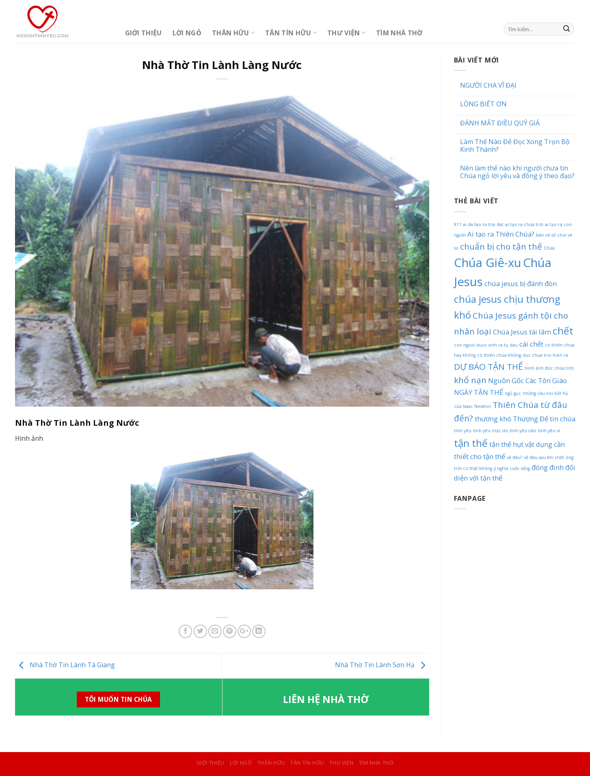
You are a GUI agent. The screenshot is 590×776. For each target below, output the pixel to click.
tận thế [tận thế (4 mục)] (471, 443)
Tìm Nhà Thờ (399, 32)
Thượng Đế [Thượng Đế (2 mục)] (530, 418)
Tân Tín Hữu (291, 32)
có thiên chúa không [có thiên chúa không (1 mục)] (499, 355)
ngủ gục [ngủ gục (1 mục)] (513, 393)
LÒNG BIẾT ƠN (483, 104)
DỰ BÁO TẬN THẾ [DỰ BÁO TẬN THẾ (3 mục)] (488, 366)
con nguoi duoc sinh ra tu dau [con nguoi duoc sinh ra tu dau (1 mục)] (486, 345)
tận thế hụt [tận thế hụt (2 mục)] (506, 444)
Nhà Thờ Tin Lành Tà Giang (65, 664)
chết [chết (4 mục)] (563, 330)
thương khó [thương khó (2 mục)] (493, 418)
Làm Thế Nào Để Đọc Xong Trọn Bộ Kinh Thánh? (515, 145)
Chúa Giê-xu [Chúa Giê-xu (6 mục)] (487, 262)
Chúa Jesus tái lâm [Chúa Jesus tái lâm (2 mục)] (522, 331)
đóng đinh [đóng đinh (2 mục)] (548, 467)
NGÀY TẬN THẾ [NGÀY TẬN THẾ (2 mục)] (478, 392)
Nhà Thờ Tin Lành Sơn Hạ (382, 664)
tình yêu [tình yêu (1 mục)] (462, 430)
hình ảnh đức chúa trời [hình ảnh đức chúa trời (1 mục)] (549, 368)
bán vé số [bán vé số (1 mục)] (545, 235)
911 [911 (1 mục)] (457, 224)
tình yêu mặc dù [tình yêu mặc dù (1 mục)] (490, 430)
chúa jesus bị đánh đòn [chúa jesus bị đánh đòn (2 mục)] (520, 283)
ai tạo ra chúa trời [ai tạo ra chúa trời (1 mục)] (524, 224)
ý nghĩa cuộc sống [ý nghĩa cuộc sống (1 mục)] (512, 468)
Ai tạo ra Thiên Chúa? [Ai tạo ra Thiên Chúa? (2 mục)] (500, 234)
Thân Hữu (233, 32)
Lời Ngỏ (187, 32)
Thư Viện (346, 32)
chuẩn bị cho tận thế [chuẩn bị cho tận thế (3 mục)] (501, 246)
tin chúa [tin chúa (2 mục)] (562, 418)
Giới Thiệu (143, 32)
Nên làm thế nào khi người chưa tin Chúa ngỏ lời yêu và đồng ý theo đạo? (517, 172)
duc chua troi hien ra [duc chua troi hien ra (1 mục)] (545, 355)
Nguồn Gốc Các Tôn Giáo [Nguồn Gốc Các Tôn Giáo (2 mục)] (527, 380)
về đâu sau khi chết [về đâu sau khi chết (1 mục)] (544, 457)
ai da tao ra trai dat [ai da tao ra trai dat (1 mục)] (483, 224)
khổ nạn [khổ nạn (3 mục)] (470, 380)
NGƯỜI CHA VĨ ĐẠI (488, 85)
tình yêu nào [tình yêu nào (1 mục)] (523, 430)
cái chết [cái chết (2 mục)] (531, 344)
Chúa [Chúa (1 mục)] (549, 248)
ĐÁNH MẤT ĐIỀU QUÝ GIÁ (500, 123)
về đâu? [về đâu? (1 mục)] (514, 457)
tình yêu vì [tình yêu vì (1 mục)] (549, 430)
